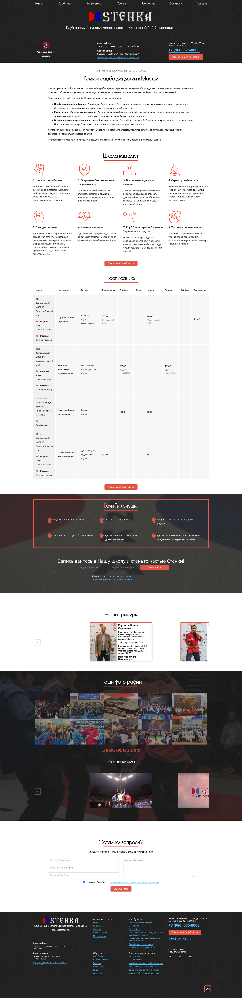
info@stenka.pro (180, 938)
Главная (39, 3)
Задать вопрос (121, 889)
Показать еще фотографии (121, 749)
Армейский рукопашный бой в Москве (146, 963)
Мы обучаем (64, 3)
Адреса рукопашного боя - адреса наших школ (118, 57)
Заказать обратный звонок (186, 56)
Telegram (172, 956)
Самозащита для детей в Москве (143, 966)
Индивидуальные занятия (140, 922)
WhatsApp (180, 956)
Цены (95, 970)
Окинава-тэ (176, 3)
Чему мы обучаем (101, 959)
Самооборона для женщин (141, 944)
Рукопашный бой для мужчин (142, 947)
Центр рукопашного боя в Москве (144, 970)
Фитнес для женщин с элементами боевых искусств (144, 939)
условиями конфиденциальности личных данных (112, 578)
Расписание (148, 3)
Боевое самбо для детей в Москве (144, 973)
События (121, 3)
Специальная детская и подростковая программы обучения (146, 933)
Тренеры (97, 929)
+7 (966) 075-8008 (184, 49)
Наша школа (99, 925)
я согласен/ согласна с (112, 578)
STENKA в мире (100, 932)
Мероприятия (99, 936)
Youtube (189, 956)
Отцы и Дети (134, 929)
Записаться (155, 567)
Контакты (202, 3)
